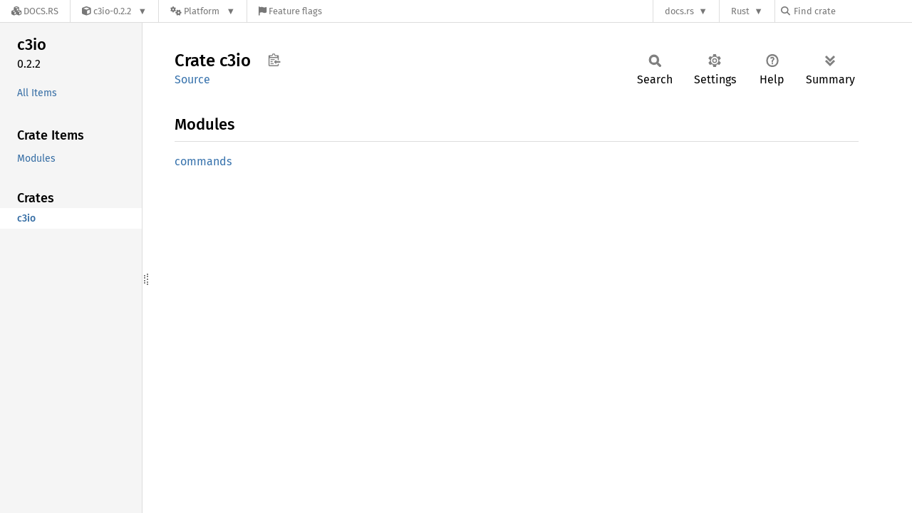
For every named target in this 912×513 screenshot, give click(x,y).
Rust (740, 11)
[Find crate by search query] (852, 11)
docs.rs (679, 11)
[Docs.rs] (35, 11)
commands (203, 161)
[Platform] (203, 11)
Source (192, 79)
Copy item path (274, 60)
